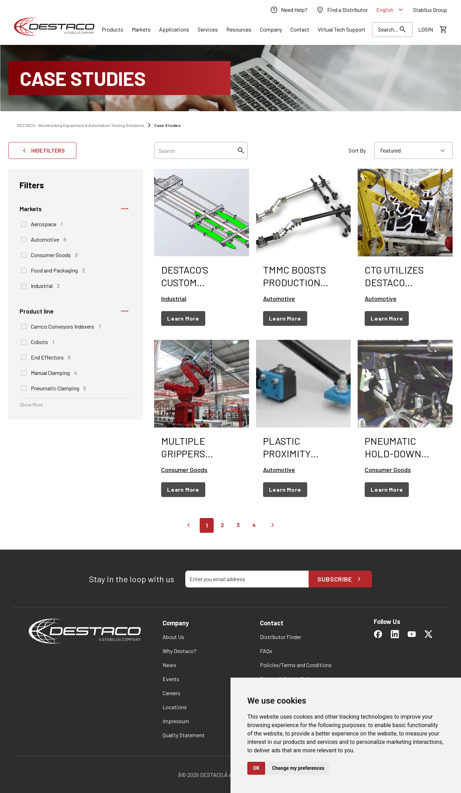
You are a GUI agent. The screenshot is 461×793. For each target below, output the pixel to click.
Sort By (357, 150)
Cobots (42, 341)
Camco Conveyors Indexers (66, 326)
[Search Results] (392, 29)
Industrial (45, 285)
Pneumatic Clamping (58, 387)
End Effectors (51, 357)
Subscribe (340, 579)
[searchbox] (201, 150)
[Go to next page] (272, 525)
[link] (289, 10)
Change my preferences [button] (298, 768)
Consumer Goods (54, 254)
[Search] (240, 150)
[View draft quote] (443, 29)
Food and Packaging (58, 270)
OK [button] (256, 768)
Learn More (183, 318)
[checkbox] (24, 224)
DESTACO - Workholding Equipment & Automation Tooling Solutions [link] (80, 125)
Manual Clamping (54, 372)
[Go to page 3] (238, 525)
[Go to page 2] (222, 525)
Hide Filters (42, 150)
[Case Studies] (230, 78)
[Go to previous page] (188, 525)
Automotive (48, 239)
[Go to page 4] (254, 525)
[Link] (112, 29)
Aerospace (46, 223)
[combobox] (413, 150)
